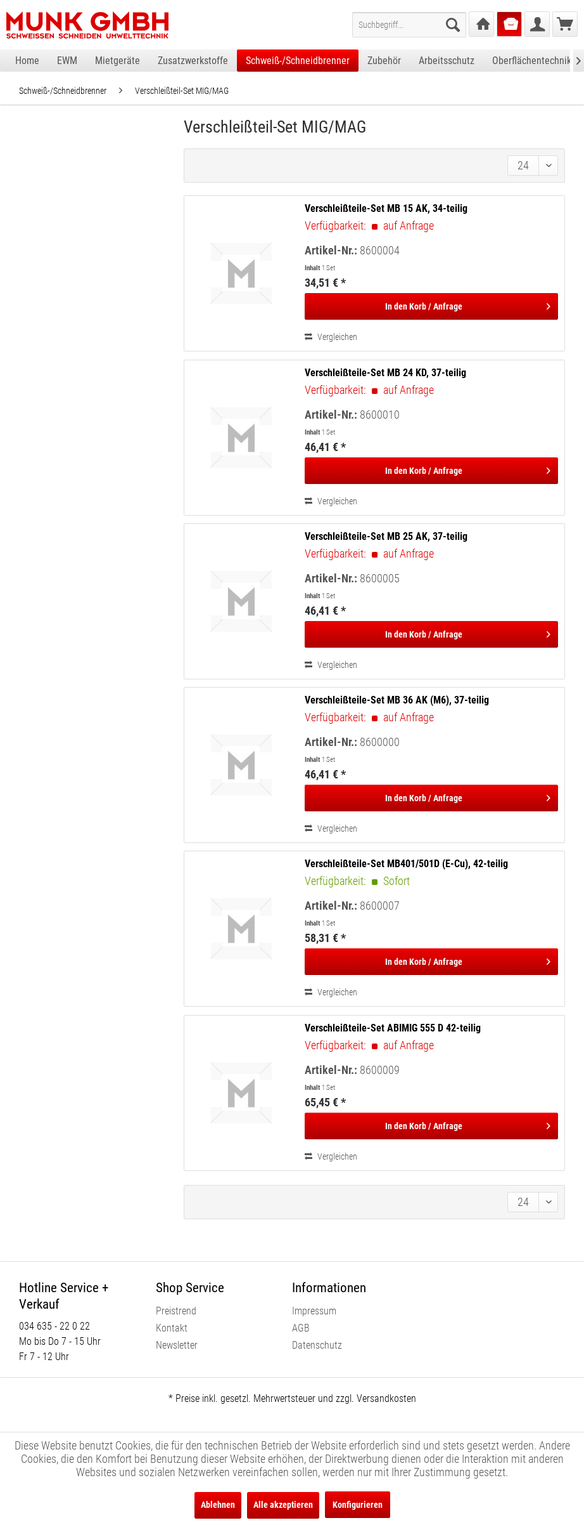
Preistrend (176, 1311)
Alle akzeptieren (283, 1505)
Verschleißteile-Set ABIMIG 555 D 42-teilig (393, 1028)
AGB (301, 1328)
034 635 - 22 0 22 (54, 1326)
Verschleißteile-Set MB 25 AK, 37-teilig (386, 536)
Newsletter (177, 1345)
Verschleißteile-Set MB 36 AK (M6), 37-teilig (397, 700)
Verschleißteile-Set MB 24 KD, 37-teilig (385, 373)
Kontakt (171, 1328)
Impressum (314, 1311)
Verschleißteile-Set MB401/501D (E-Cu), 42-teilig (406, 864)
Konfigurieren (358, 1505)
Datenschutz (317, 1345)
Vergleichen (331, 337)
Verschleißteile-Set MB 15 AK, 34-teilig (386, 208)
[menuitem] (409, 24)
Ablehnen (218, 1505)
